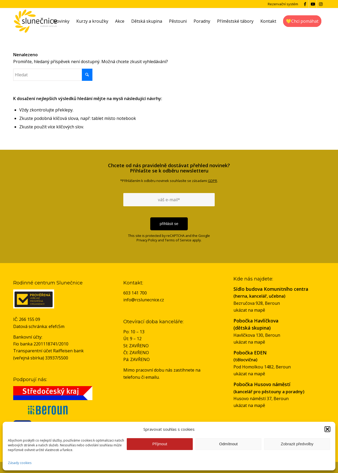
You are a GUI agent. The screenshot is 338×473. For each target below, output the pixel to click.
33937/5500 (56, 358)
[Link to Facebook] (305, 4)
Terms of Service (178, 240)
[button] (327, 429)
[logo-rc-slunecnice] (35, 21)
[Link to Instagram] (321, 4)
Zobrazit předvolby (297, 444)
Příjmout (159, 444)
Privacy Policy (147, 240)
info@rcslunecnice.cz (143, 300)
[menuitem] (61, 21)
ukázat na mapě (249, 310)
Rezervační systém (283, 4)
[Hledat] (52, 75)
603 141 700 (135, 293)
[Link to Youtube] (313, 4)
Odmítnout (228, 444)
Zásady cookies (19, 463)
